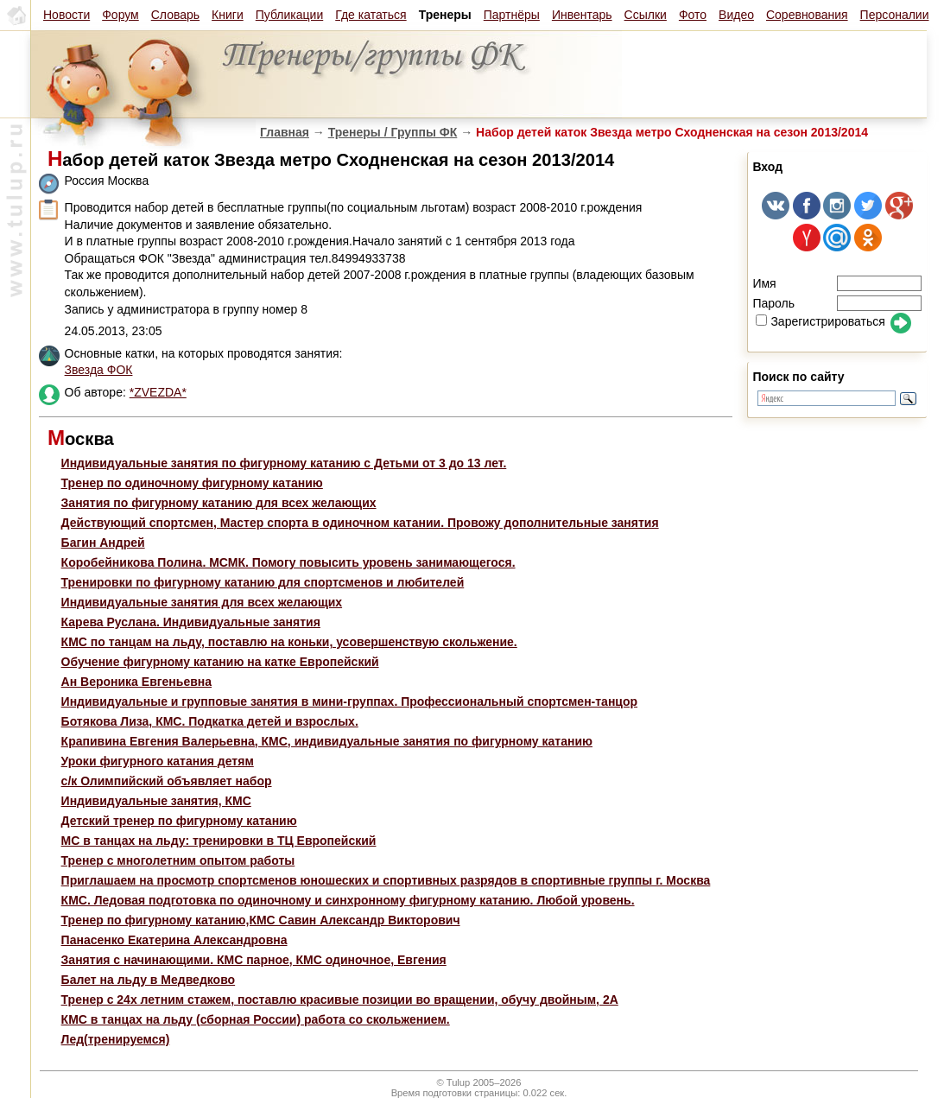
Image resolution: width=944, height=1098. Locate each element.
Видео (736, 15)
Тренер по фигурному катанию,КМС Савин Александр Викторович (260, 920)
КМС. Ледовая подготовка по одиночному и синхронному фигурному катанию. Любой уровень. (348, 900)
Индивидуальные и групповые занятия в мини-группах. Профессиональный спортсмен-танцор (349, 701)
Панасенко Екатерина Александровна (174, 940)
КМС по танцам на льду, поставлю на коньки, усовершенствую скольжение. (289, 642)
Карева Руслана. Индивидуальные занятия (190, 622)
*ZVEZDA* (158, 392)
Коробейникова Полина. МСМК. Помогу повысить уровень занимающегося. (288, 562)
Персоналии (894, 15)
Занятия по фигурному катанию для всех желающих (219, 503)
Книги (228, 15)
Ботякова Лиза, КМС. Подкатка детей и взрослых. (209, 721)
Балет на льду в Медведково (148, 980)
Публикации (289, 15)
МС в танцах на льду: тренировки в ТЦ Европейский (219, 840)
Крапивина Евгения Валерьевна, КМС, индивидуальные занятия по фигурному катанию (326, 741)
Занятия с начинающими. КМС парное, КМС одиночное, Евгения (254, 960)
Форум (120, 15)
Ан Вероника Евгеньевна (136, 682)
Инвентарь (582, 15)
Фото (692, 15)
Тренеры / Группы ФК (393, 132)
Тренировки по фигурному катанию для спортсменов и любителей (263, 582)
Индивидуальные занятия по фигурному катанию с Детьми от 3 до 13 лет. (284, 463)
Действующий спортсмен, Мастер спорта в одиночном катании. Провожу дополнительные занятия (360, 523)
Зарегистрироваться (820, 321)
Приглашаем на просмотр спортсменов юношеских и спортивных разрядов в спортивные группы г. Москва (386, 880)
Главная (284, 132)
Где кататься (370, 15)
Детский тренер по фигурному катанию (179, 821)
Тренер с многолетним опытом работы (178, 860)
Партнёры (512, 15)
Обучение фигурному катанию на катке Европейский (220, 662)
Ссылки (645, 15)
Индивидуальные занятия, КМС (156, 801)
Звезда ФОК (99, 370)
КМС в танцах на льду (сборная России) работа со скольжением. (255, 1019)
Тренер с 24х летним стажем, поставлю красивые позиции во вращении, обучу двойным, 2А (339, 999)
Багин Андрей (103, 542)
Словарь (175, 15)
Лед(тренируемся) (115, 1039)
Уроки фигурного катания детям (157, 761)
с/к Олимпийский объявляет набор (166, 781)
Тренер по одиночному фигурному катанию (192, 483)
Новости (66, 15)
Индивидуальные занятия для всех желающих (202, 602)
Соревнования (807, 15)
